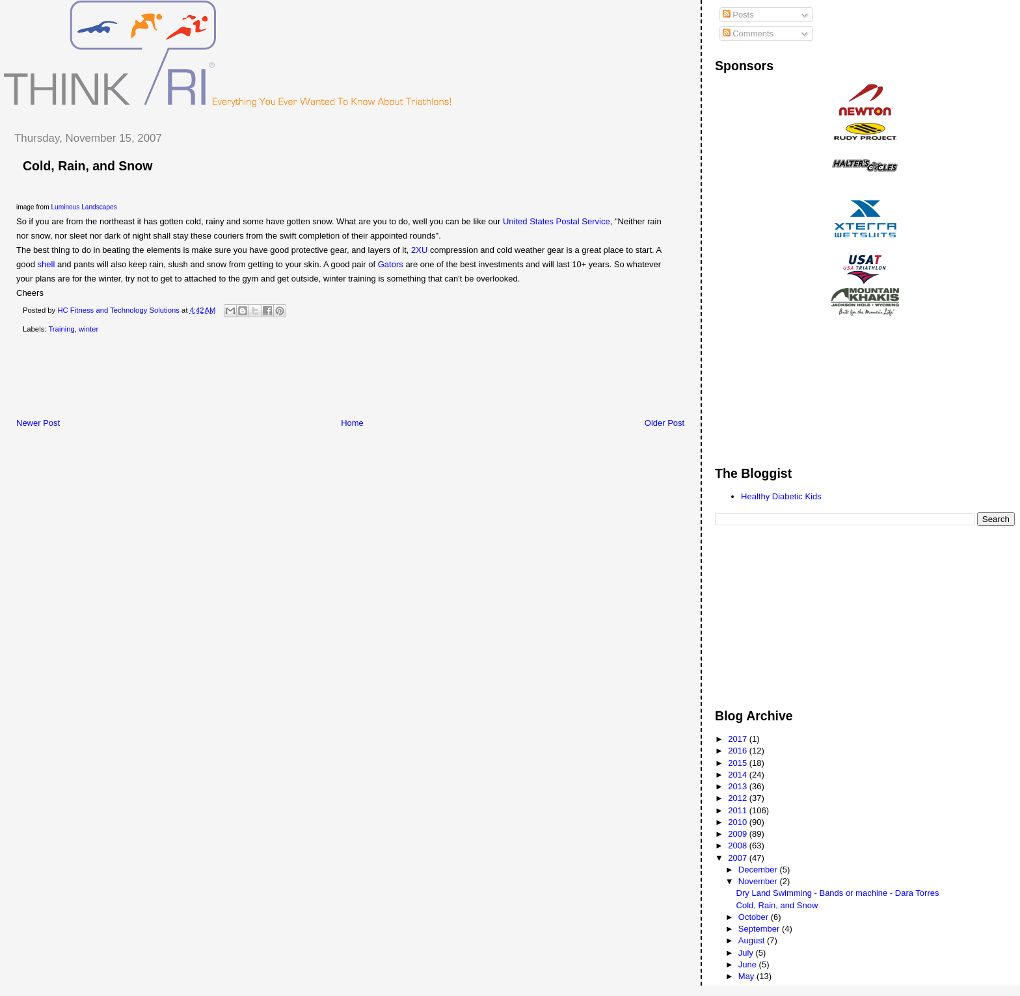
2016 (738, 750)
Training (61, 329)
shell (46, 264)
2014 (738, 775)
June (748, 964)
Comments (748, 33)
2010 (738, 822)
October (754, 917)
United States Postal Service (556, 221)
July (747, 953)
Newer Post (38, 423)
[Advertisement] (240, 378)
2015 (738, 763)
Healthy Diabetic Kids (781, 496)
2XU (419, 250)
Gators (390, 264)
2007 (738, 858)
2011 (738, 810)
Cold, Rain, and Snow (777, 905)
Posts (738, 15)
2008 (738, 845)
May (747, 976)
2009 (738, 834)
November (759, 881)
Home (352, 423)
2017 (738, 739)
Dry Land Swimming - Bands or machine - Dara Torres (837, 893)
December (759, 869)
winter (88, 329)
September (760, 929)
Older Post (664, 423)
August (752, 940)
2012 (738, 798)
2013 (738, 786)
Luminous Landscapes (83, 207)
